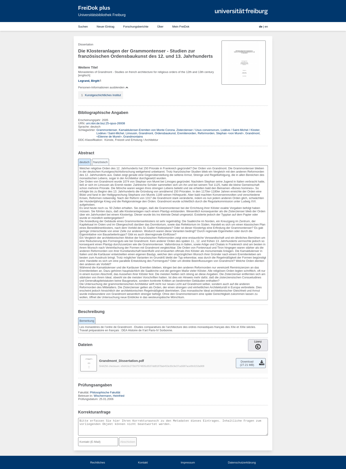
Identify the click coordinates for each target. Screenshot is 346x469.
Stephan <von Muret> (230, 133)
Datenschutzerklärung (242, 462)
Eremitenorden (186, 133)
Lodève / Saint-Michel (110, 133)
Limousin (131, 133)
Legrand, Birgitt (89, 80)
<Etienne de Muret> (109, 136)
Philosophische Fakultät (105, 392)
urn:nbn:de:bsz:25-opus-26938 (105, 123)
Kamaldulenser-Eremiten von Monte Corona (147, 130)
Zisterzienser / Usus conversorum (197, 130)
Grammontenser (106, 130)
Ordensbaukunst (165, 133)
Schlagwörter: (87, 130)
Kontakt (143, 462)
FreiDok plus (94, 8)
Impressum (188, 462)
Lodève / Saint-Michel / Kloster (240, 130)
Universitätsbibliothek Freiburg (102, 15)
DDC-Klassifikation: (91, 139)
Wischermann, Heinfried (109, 395)
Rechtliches (97, 462)
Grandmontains (133, 136)
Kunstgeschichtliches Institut (103, 95)
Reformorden (206, 133)
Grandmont (146, 133)
